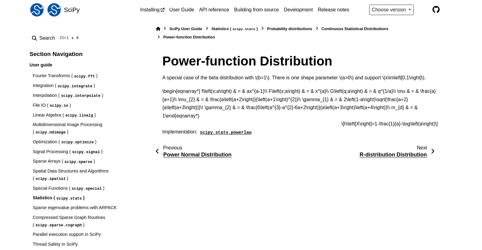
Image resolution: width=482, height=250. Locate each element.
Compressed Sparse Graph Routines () (69, 221)
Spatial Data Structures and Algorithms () (71, 175)
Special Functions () (68, 189)
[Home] (158, 29)
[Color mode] (423, 10)
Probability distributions (289, 28)
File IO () (52, 106)
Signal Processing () (67, 152)
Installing (150, 9)
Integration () (64, 86)
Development (298, 9)
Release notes (333, 9)
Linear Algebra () (64, 115)
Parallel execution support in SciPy (67, 234)
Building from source (256, 9)
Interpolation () (68, 96)
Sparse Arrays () (64, 162)
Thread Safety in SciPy (55, 244)
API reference (214, 9)
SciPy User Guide (185, 28)
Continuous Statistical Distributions (355, 28)
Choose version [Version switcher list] (390, 9)
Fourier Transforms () (65, 76)
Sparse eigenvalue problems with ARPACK (75, 207)
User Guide (181, 9)
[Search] (57, 38)
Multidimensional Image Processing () (67, 128)
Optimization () (64, 142)
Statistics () (59, 198)
